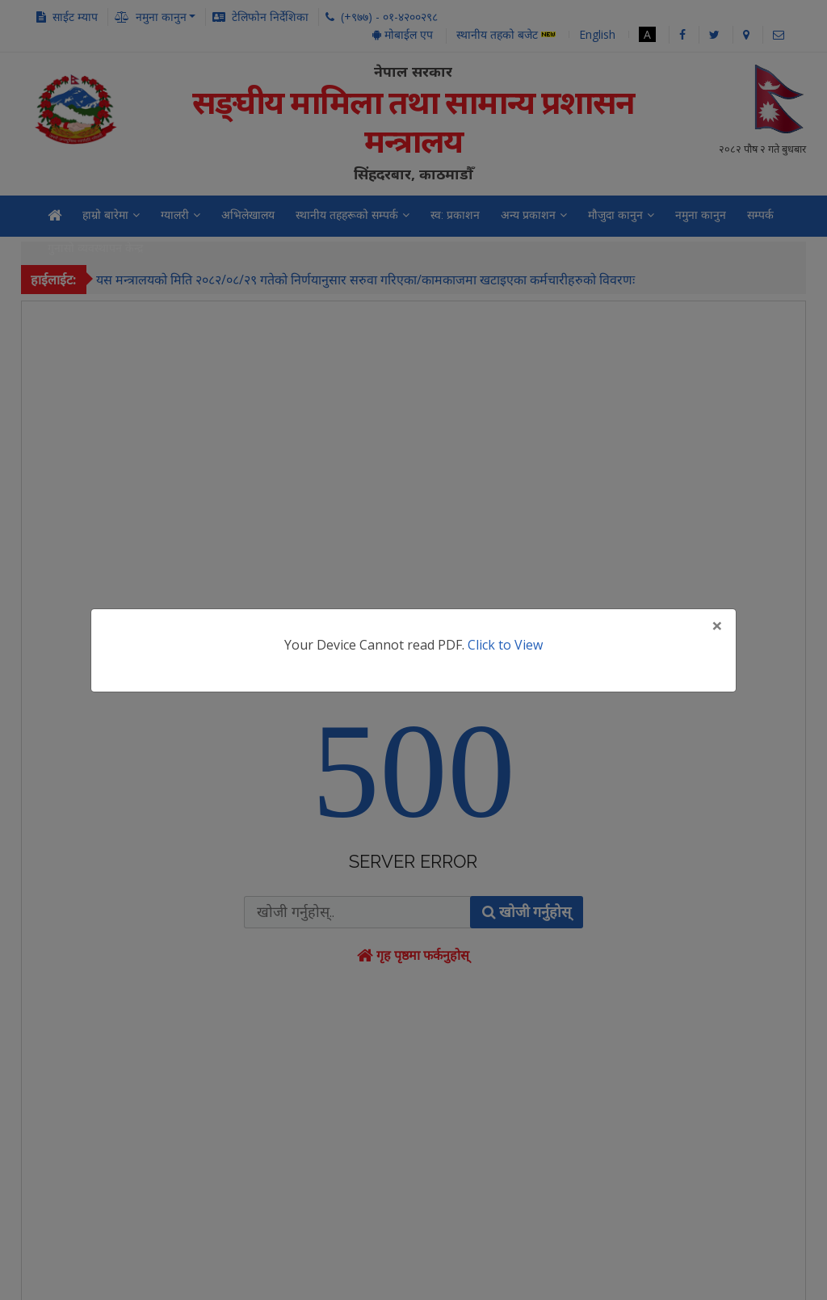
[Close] (717, 625)
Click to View (505, 645)
